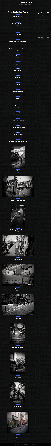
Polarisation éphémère (17, 56)
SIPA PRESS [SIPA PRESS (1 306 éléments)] (42, 36)
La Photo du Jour (25, 3)
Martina (17, 106)
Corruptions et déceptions (17, 113)
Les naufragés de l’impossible (17, 141)
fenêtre (20, 7)
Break (18, 99)
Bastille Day (17, 171)
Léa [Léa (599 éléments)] (47, 30)
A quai (18, 84)
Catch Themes (34, 444)
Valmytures (18, 70)
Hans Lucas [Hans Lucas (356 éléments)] (38, 29)
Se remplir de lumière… (17, 127)
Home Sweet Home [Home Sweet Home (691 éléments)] (43, 29)
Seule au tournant (17, 347)
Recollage (18, 318)
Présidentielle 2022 (36, 7)
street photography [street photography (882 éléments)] (41, 37)
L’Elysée (24, 7)
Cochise (17, 289)
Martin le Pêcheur (17, 24)
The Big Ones (8, 7)
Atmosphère (18, 377)
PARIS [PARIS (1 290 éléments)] (43, 32)
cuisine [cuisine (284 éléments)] (43, 27)
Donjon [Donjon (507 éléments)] (47, 27)
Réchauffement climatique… (18, 49)
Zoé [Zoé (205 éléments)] (43, 38)
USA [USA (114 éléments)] (46, 37)
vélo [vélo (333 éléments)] (42, 38)
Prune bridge (18, 63)
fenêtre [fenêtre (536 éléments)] (45, 28)
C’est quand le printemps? (17, 120)
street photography (14, 7)
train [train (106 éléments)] (45, 37)
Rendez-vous (17, 406)
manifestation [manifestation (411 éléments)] (40, 31)
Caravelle (18, 34)
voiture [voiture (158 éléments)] (48, 37)
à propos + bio (43, 7)
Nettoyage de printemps (18, 230)
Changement (17, 259)
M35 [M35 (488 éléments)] (48, 30)
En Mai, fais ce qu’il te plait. (17, 42)
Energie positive (18, 134)
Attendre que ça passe (18, 200)
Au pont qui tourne (18, 91)
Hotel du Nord (17, 436)
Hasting (17, 77)
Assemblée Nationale (29, 7)
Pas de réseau (17, 17)
